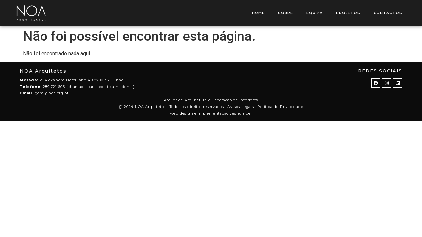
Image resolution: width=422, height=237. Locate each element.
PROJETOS (348, 13)
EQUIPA (314, 13)
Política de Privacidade (280, 106)
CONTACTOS (388, 13)
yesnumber (241, 113)
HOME (258, 13)
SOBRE (285, 13)
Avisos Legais (240, 106)
